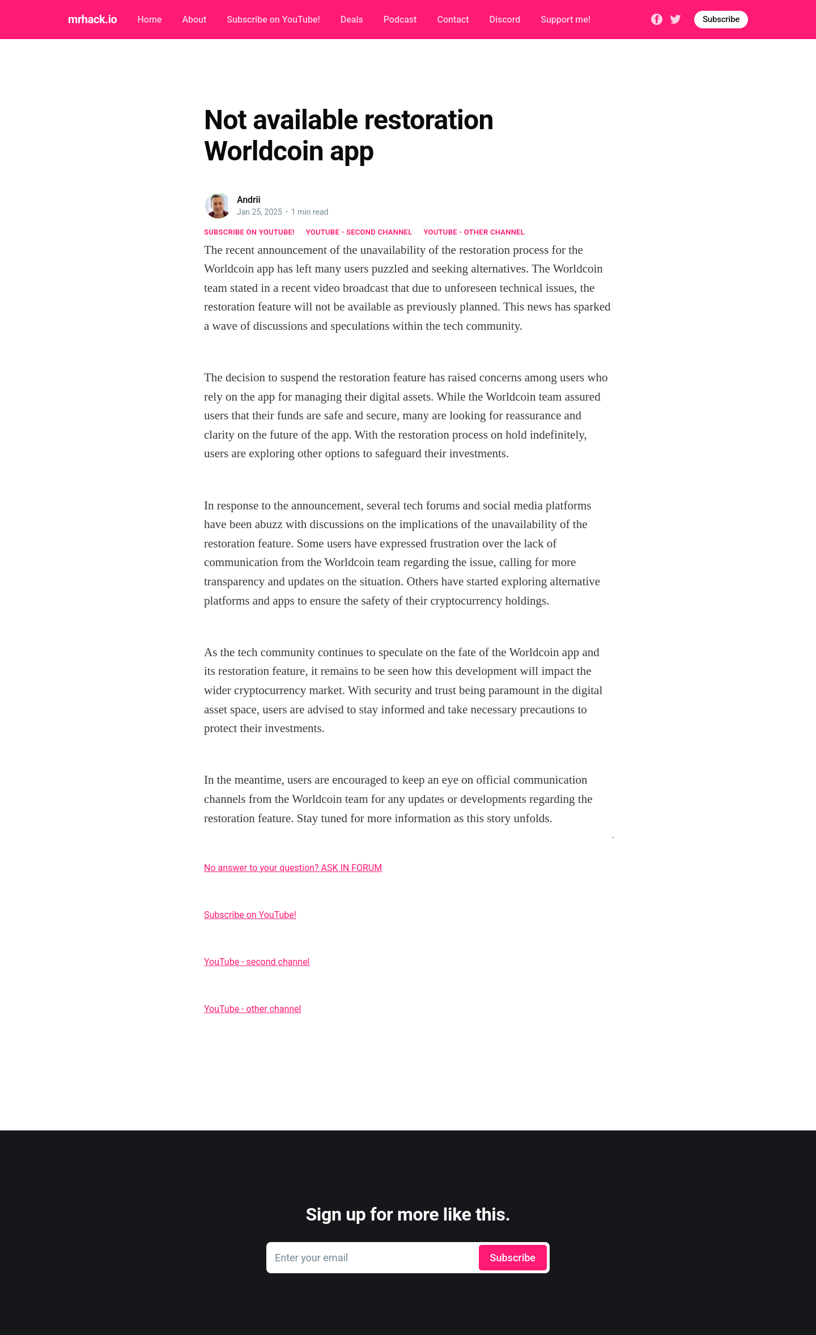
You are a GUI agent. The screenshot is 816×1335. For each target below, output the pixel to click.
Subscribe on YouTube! (273, 19)
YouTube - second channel (359, 232)
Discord (505, 19)
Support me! (565, 19)
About (194, 19)
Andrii (249, 199)
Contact (453, 19)
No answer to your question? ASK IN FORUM (293, 867)
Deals (352, 19)
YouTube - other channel (474, 232)
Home (149, 19)
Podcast (400, 19)
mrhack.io (92, 19)
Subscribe (721, 19)
